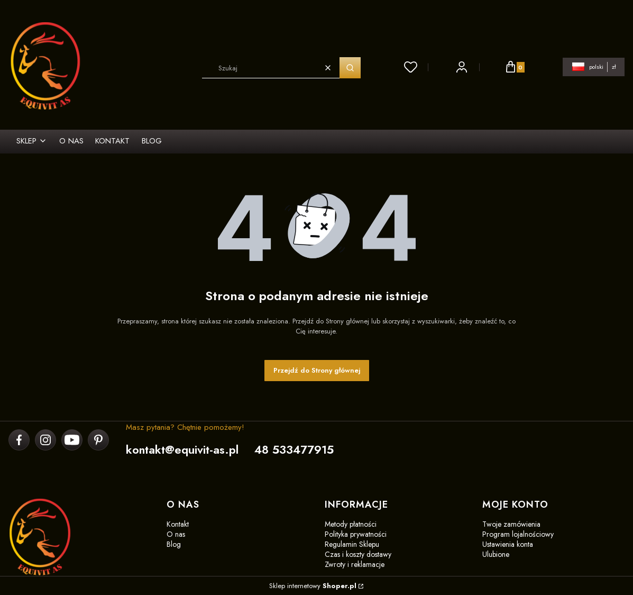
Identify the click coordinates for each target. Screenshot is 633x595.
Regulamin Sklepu (352, 544)
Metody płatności (351, 524)
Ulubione (495, 554)
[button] (350, 67)
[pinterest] (98, 440)
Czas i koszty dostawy (358, 554)
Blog (174, 544)
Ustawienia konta (507, 544)
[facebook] (19, 440)
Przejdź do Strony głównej (316, 370)
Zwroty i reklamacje (354, 564)
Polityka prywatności (356, 534)
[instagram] (45, 440)
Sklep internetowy (312, 586)
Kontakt (178, 524)
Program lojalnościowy (518, 534)
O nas (176, 534)
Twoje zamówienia (511, 524)
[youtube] (72, 440)
